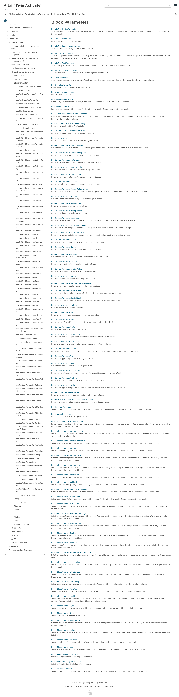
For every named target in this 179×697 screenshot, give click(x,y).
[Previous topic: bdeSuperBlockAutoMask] (171, 14)
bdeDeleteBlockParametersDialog (29, 119)
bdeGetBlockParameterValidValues (29, 310)
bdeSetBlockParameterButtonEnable (29, 361)
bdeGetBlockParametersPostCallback (29, 262)
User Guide (13, 39)
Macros (15, 535)
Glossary (14, 546)
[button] (8, 24)
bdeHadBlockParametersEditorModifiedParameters (29, 330)
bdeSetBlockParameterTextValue (29, 451)
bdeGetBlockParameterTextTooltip (29, 289)
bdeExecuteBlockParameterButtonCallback (29, 133)
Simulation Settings (22, 524)
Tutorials (12, 35)
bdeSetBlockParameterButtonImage (29, 368)
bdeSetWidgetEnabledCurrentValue (29, 484)
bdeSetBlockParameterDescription (29, 396)
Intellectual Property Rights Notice (76, 686)
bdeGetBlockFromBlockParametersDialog (29, 139)
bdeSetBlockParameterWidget (28, 479)
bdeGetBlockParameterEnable (28, 231)
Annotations (19, 75)
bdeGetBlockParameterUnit (27, 305)
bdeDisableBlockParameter (27, 124)
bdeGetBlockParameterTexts (27, 285)
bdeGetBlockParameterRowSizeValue (29, 246)
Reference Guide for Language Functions (24, 59)
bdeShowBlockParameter (26, 495)
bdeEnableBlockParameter (27, 128)
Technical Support (96, 686)
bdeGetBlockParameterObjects (28, 238)
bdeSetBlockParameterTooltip (28, 454)
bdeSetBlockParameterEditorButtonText (29, 414)
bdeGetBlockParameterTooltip (28, 298)
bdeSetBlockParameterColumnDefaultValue (29, 390)
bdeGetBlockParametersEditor (28, 251)
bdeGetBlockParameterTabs (27, 281)
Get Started (13, 31)
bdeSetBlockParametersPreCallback (29, 440)
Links (16, 513)
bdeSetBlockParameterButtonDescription (29, 355)
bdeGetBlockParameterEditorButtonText (29, 226)
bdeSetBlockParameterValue (27, 472)
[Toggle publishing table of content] (5, 20)
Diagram (17, 506)
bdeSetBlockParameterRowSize (29, 423)
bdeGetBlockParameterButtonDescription (29, 161)
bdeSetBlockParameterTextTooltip (29, 446)
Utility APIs (16, 528)
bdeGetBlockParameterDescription (29, 195)
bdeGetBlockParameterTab (27, 277)
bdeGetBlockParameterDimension (29, 213)
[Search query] (137, 5)
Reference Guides (16, 14)
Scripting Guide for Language (24, 53)
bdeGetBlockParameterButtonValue (29, 179)
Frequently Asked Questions (20, 550)
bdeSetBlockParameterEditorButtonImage (29, 408)
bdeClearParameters (24, 111)
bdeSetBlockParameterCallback (29, 385)
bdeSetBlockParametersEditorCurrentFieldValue (29, 427)
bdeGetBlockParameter (25, 150)
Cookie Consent (109, 686)
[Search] (168, 5)
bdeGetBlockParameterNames (28, 234)
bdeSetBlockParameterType (27, 458)
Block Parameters (78, 14)
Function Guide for (37, 14)
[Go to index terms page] (172, 6)
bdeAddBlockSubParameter (27, 100)
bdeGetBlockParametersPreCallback (29, 268)
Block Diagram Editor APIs (60, 14)
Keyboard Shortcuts (19, 543)
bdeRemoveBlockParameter (27, 338)
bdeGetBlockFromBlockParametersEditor (29, 145)
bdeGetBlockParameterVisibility (29, 315)
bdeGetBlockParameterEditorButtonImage (29, 220)
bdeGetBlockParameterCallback (29, 184)
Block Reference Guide (20, 64)
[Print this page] (176, 14)
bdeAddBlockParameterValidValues (29, 95)
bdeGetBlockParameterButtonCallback (29, 155)
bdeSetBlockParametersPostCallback (29, 434)
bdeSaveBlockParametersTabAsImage (29, 343)
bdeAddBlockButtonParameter (28, 86)
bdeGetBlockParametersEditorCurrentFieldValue (29, 256)
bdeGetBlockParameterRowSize (29, 242)
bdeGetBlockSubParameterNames (29, 323)
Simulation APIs (18, 532)
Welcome (12, 24)
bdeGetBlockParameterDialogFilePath (29, 207)
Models (17, 517)
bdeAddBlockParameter (25, 90)
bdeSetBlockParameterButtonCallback (29, 349)
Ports (16, 520)
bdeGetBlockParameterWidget (28, 319)
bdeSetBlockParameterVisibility (29, 475)
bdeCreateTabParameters (26, 114)
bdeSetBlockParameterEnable (28, 419)
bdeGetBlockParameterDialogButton (29, 201)
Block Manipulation (22, 79)
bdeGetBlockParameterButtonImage (29, 167)
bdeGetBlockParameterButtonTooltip (29, 173)
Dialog (16, 499)
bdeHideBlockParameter (26, 335)
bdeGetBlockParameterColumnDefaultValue (29, 189)
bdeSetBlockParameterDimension (29, 402)
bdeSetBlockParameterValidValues (29, 467)
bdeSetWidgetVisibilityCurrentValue (29, 490)
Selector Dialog (20, 502)
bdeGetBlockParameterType (27, 302)
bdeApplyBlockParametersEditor (29, 107)
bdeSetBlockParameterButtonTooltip (29, 374)
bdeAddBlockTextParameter (27, 103)
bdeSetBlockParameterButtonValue (29, 380)
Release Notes (20, 28)
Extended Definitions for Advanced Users (25, 47)
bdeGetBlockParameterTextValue (29, 294)
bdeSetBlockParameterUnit (27, 462)
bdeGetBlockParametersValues (28, 273)
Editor (16, 509)
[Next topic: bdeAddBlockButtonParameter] (173, 14)
